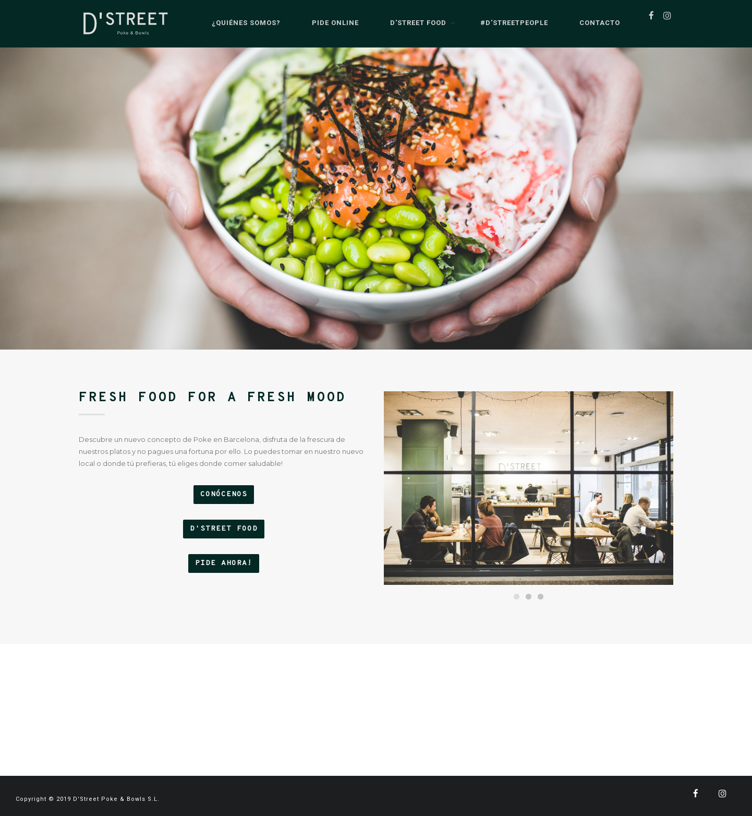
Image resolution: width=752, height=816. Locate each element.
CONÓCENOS (223, 494)
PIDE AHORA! (223, 563)
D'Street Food (410, 23)
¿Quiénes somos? (238, 23)
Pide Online (327, 23)
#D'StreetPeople (506, 23)
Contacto (592, 23)
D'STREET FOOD (224, 528)
